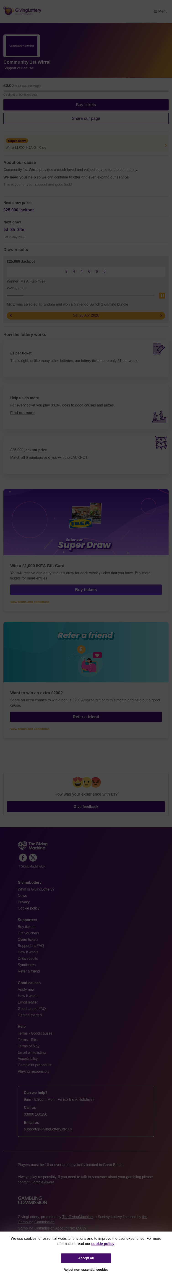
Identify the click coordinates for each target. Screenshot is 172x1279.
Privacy (24, 902)
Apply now (26, 989)
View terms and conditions (30, 601)
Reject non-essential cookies (86, 1269)
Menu (160, 11)
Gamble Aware (43, 1182)
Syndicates (27, 965)
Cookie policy (28, 908)
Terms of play (28, 1046)
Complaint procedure (35, 1065)
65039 (81, 1228)
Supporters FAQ (31, 946)
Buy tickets (86, 104)
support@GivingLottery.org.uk (48, 1129)
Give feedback (86, 807)
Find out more (22, 413)
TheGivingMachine (77, 1217)
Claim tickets (28, 939)
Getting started (30, 1015)
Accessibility (28, 1059)
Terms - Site (27, 1040)
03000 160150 (35, 1114)
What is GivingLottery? (36, 889)
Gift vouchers (28, 933)
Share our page (86, 118)
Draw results (28, 958)
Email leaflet (28, 1002)
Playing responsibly (33, 1071)
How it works (28, 952)
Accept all (86, 1258)
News (22, 896)
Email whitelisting (32, 1052)
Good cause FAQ (32, 1009)
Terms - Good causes (35, 1033)
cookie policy (102, 1244)
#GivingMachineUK (32, 866)
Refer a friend (86, 717)
